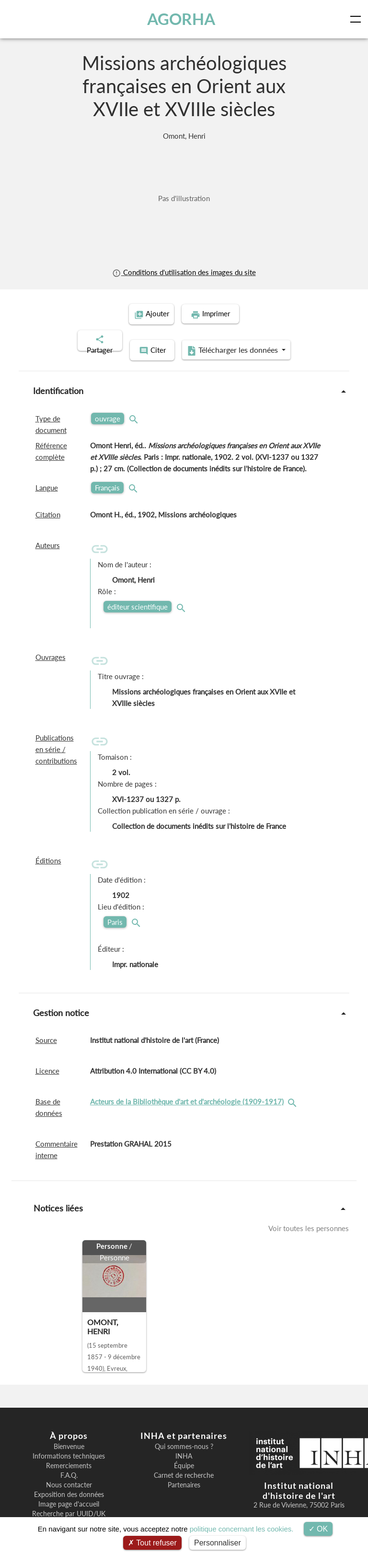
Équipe (184, 1453)
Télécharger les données (246, 339)
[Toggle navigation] (357, 19)
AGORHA (181, 19)
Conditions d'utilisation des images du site (183, 272)
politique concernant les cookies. (242, 1529)
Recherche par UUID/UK (68, 1501)
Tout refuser (152, 1543)
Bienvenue (69, 1434)
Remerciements (69, 1453)
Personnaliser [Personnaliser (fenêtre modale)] (217, 1543)
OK (318, 1529)
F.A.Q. (69, 1462)
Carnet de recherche (184, 1462)
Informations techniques (69, 1443)
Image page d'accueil (68, 1491)
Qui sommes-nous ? (184, 1434)
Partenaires (184, 1472)
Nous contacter (69, 1472)
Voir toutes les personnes (308, 1215)
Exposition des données (69, 1482)
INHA (183, 1443)
